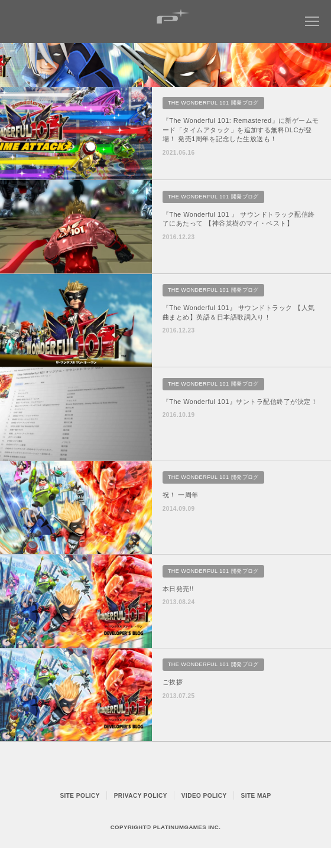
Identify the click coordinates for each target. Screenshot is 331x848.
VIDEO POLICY (204, 795)
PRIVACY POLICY (140, 795)
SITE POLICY (80, 795)
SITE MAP (256, 795)
